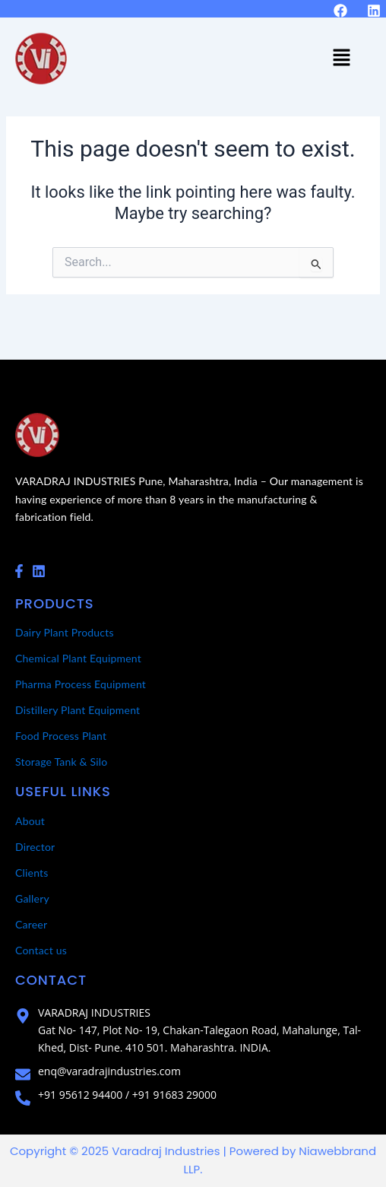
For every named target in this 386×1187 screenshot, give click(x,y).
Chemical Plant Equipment (78, 658)
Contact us (41, 950)
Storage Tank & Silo (61, 761)
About (30, 820)
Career (31, 924)
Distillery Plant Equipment (77, 709)
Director (35, 846)
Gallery (32, 898)
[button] (341, 58)
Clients (32, 872)
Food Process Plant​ (60, 735)
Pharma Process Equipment (80, 684)
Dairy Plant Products (64, 632)
